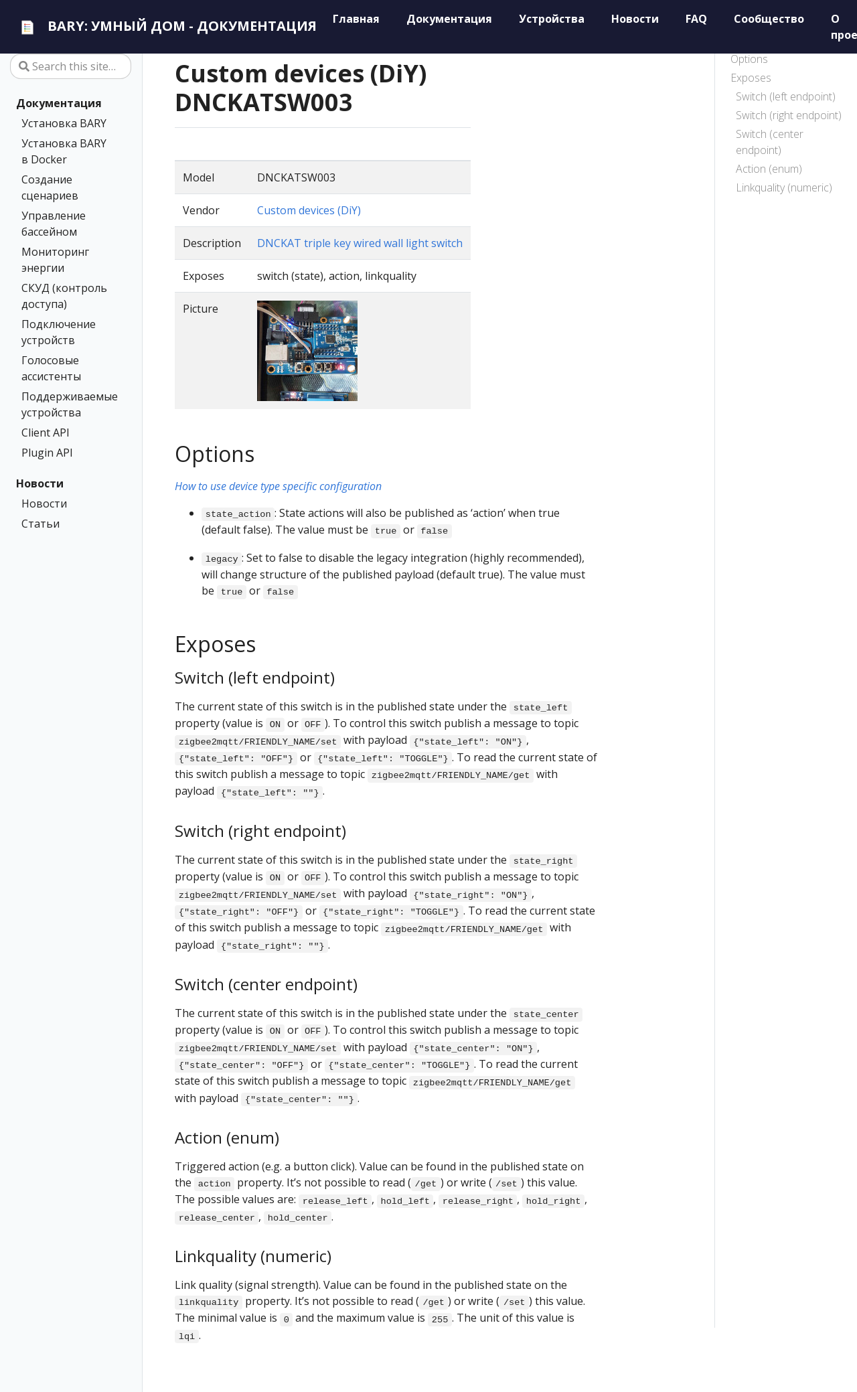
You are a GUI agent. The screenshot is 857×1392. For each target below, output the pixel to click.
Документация (59, 103)
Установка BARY (63, 123)
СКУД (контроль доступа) (64, 296)
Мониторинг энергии (55, 259)
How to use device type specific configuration (278, 486)
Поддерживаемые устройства (67, 404)
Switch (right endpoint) (789, 115)
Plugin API (47, 452)
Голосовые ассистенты (51, 368)
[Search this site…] (70, 66)
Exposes (750, 77)
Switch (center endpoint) (769, 142)
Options (749, 59)
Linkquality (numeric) (784, 187)
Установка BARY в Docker (63, 151)
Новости (40, 483)
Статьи (40, 523)
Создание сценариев (49, 187)
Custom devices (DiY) (309, 210)
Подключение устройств (58, 332)
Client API (45, 432)
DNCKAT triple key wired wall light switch (360, 243)
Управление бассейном (53, 223)
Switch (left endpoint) (786, 96)
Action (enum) (769, 168)
